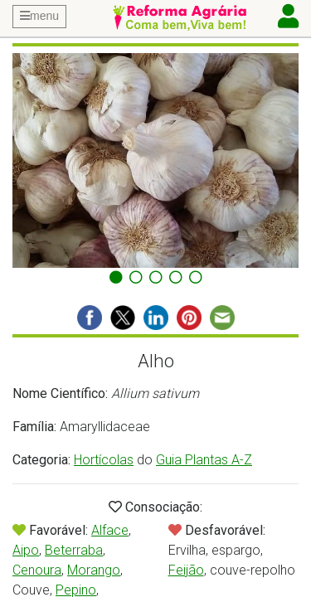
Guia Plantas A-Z (204, 460)
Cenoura (36, 570)
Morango (93, 570)
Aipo (25, 550)
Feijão (186, 570)
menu (39, 15)
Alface (110, 530)
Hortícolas (104, 460)
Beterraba (74, 550)
